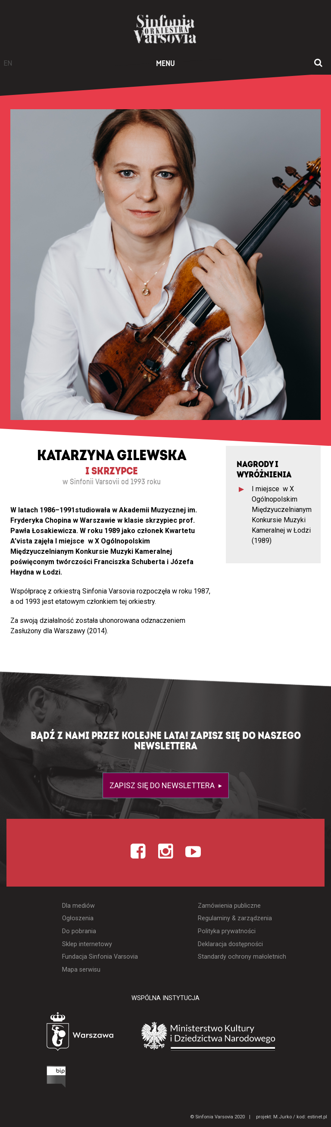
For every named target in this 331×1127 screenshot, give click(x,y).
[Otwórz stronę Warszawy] (55, 1034)
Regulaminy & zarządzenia (235, 918)
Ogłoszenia (78, 918)
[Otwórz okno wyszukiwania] (318, 63)
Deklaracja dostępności (230, 944)
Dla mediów (78, 905)
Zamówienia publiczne (229, 905)
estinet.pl (317, 1117)
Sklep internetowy (87, 944)
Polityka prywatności (227, 931)
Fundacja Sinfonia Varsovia (100, 956)
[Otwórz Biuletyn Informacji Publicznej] (23, 1078)
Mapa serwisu (81, 969)
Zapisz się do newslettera (162, 785)
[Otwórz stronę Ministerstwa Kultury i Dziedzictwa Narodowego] (221, 1036)
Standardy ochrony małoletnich (242, 956)
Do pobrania (79, 931)
